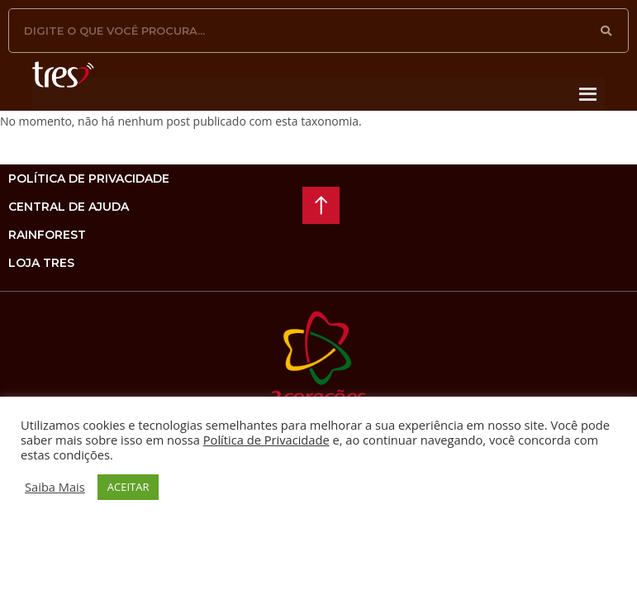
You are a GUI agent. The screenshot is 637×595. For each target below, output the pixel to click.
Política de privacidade (88, 178)
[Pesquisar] (606, 30)
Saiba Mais (55, 486)
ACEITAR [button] (128, 486)
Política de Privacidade (266, 439)
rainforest (47, 234)
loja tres (41, 262)
